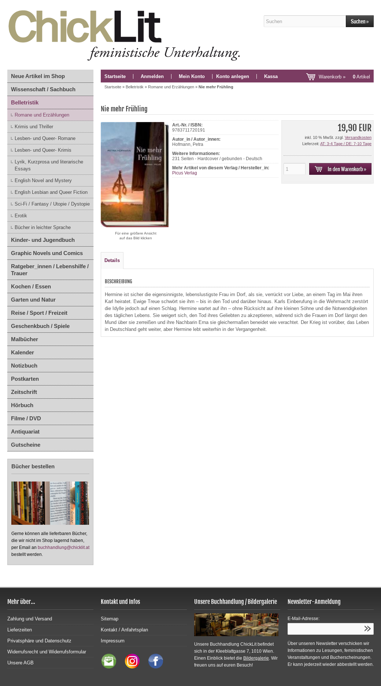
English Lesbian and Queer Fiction (51, 192)
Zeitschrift (24, 392)
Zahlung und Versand (29, 619)
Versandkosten (358, 137)
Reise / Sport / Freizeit (39, 313)
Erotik (21, 215)
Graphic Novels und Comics (47, 253)
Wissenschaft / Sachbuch (43, 89)
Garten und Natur (33, 299)
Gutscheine (25, 445)
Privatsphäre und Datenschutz (39, 640)
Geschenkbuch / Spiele (40, 326)
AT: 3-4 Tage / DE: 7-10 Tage (345, 143)
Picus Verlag (184, 173)
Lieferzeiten (19, 629)
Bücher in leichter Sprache (43, 227)
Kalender (22, 352)
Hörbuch (22, 405)
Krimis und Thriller (34, 126)
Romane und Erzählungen (42, 115)
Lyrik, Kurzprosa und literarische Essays (49, 165)
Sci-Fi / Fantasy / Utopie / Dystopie (52, 204)
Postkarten (25, 379)
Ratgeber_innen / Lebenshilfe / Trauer (50, 269)
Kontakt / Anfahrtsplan (124, 629)
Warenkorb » (344, 77)
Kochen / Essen (31, 286)
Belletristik (24, 102)
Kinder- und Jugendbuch (43, 240)
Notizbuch (24, 365)
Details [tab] (112, 260)
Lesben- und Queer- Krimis (43, 150)
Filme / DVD (26, 418)
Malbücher (24, 339)
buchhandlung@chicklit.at (63, 547)
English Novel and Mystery (43, 180)
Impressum (113, 640)
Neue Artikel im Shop (38, 76)
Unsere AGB (20, 662)
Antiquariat (25, 431)
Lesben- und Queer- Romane (45, 138)
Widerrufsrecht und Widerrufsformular (46, 651)
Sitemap (109, 619)
